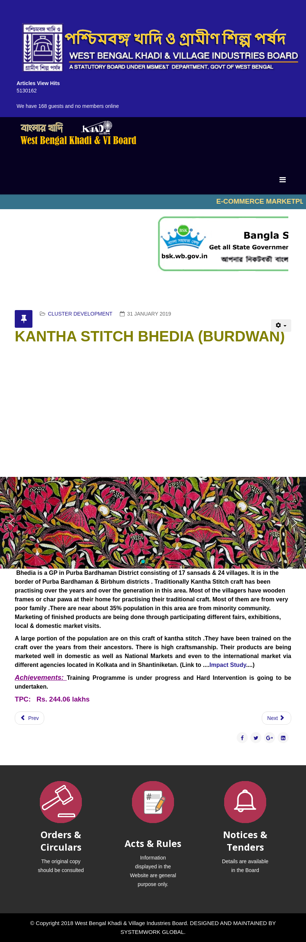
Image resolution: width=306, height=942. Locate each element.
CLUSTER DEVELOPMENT (80, 314)
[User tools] (281, 325)
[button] (11, 522)
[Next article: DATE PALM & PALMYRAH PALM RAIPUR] (276, 718)
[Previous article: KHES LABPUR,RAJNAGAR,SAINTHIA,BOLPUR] (29, 718)
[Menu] (282, 180)
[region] (153, 523)
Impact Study (227, 665)
